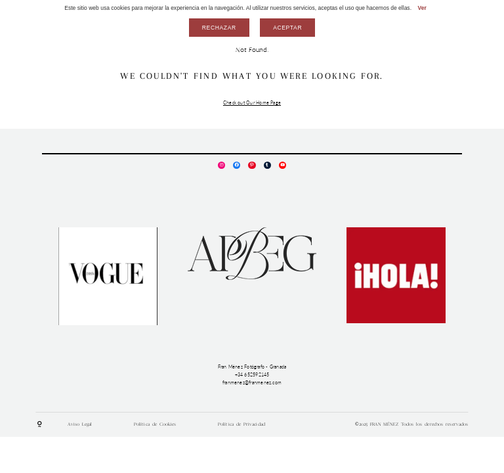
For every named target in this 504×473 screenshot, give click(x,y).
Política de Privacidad (241, 424)
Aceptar (287, 27)
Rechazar (219, 27)
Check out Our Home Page (252, 103)
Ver (421, 8)
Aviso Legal (80, 424)
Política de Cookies (155, 424)
